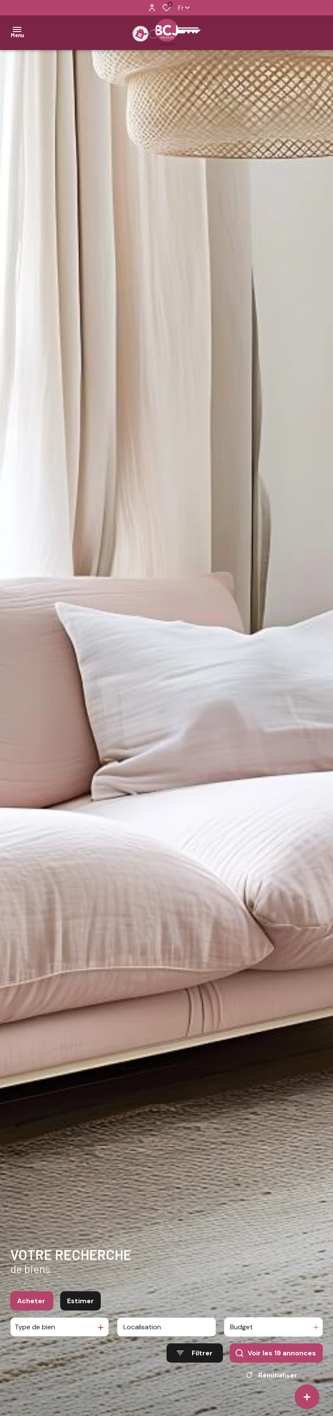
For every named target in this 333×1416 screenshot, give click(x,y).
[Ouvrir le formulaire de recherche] (194, 1353)
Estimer (80, 1300)
